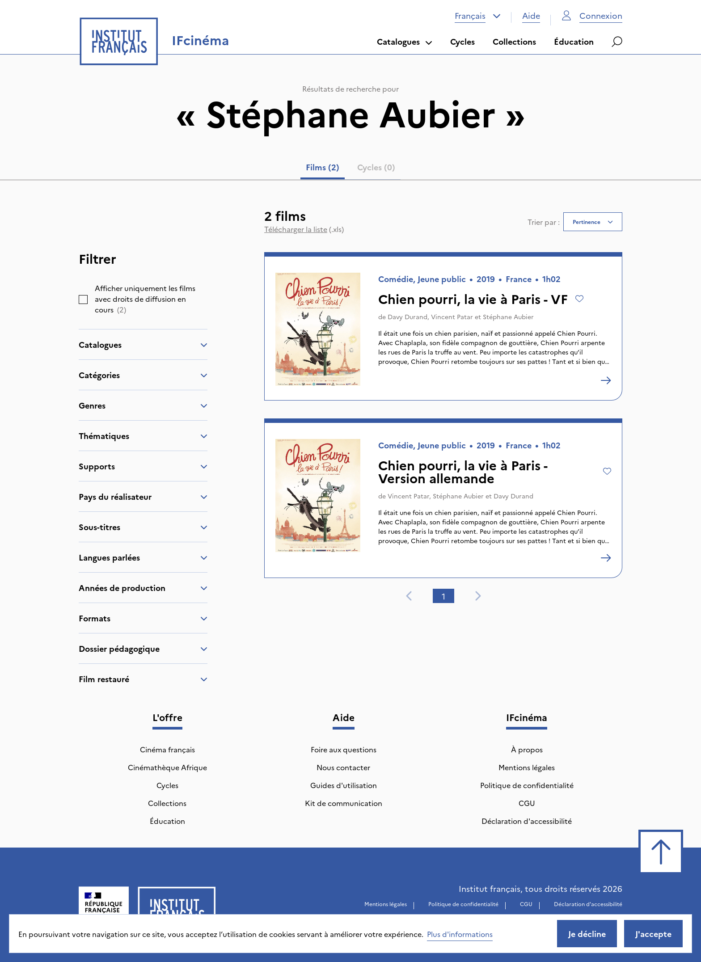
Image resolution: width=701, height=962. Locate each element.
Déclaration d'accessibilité (526, 821)
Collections (514, 41)
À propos (527, 749)
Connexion (592, 15)
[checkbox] (83, 299)
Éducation (574, 41)
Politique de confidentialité (527, 785)
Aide (531, 15)
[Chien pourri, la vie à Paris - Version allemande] (605, 558)
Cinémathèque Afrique (167, 767)
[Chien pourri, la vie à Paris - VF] (605, 380)
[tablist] (350, 169)
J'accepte (653, 933)
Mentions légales (526, 767)
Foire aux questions (343, 749)
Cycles (462, 41)
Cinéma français (167, 749)
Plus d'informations (460, 934)
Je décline (587, 933)
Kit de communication (343, 803)
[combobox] (478, 16)
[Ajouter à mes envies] (579, 298)
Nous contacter (343, 767)
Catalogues (404, 41)
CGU (527, 803)
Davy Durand (407, 316)
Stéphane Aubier (508, 316)
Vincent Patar (452, 316)
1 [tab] (443, 596)
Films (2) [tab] (322, 167)
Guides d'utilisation (343, 785)
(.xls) (304, 229)
